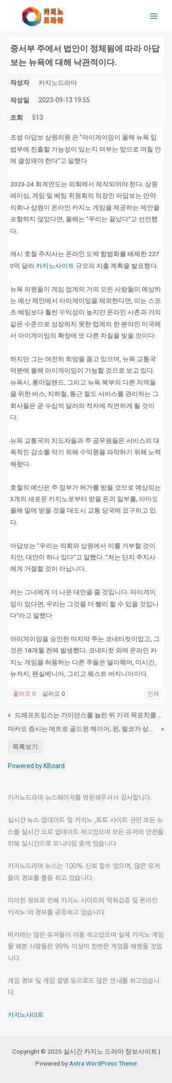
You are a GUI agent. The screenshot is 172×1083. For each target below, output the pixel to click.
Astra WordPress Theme (103, 1063)
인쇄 (153, 693)
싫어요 (53, 693)
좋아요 (24, 693)
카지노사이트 (55, 265)
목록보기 (25, 746)
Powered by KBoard (36, 766)
